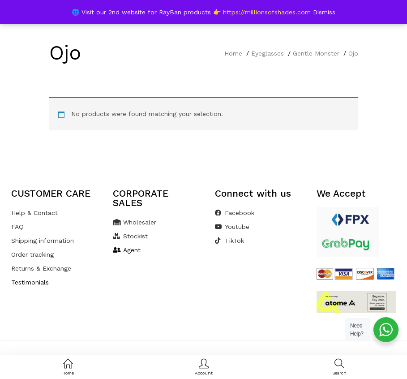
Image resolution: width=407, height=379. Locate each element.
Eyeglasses (267, 53)
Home (233, 53)
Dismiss (324, 12)
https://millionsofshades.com (267, 12)
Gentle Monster (316, 53)
